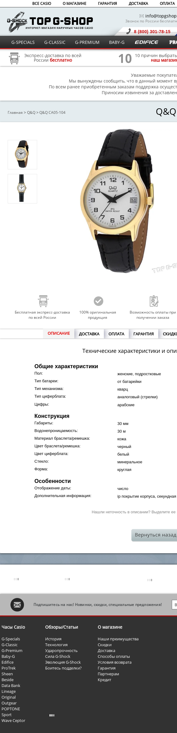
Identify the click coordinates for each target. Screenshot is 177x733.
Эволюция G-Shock (63, 662)
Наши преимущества (118, 639)
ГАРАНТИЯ (107, 3)
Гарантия (107, 668)
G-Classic (10, 644)
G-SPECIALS (23, 42)
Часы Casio (13, 627)
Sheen (7, 674)
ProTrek (9, 668)
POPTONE (11, 709)
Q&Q (31, 112)
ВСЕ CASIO (41, 3)
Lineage (9, 691)
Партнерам (108, 674)
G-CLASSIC (54, 42)
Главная (15, 112)
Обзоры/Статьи (61, 627)
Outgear (9, 703)
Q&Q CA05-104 (52, 112)
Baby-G (8, 656)
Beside (8, 679)
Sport (7, 714)
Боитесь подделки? (63, 668)
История (53, 639)
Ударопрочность (61, 650)
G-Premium (12, 650)
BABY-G (116, 42)
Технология (56, 644)
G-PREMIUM (87, 42)
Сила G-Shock (57, 656)
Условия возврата (115, 662)
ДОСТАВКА (138, 3)
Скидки (105, 644)
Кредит (104, 679)
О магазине (110, 627)
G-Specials (11, 639)
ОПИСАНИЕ (59, 333)
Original (9, 697)
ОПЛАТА (167, 3)
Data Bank (11, 685)
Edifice (8, 662)
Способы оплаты (114, 656)
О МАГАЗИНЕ (74, 3)
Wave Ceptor (13, 720)
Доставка (106, 650)
